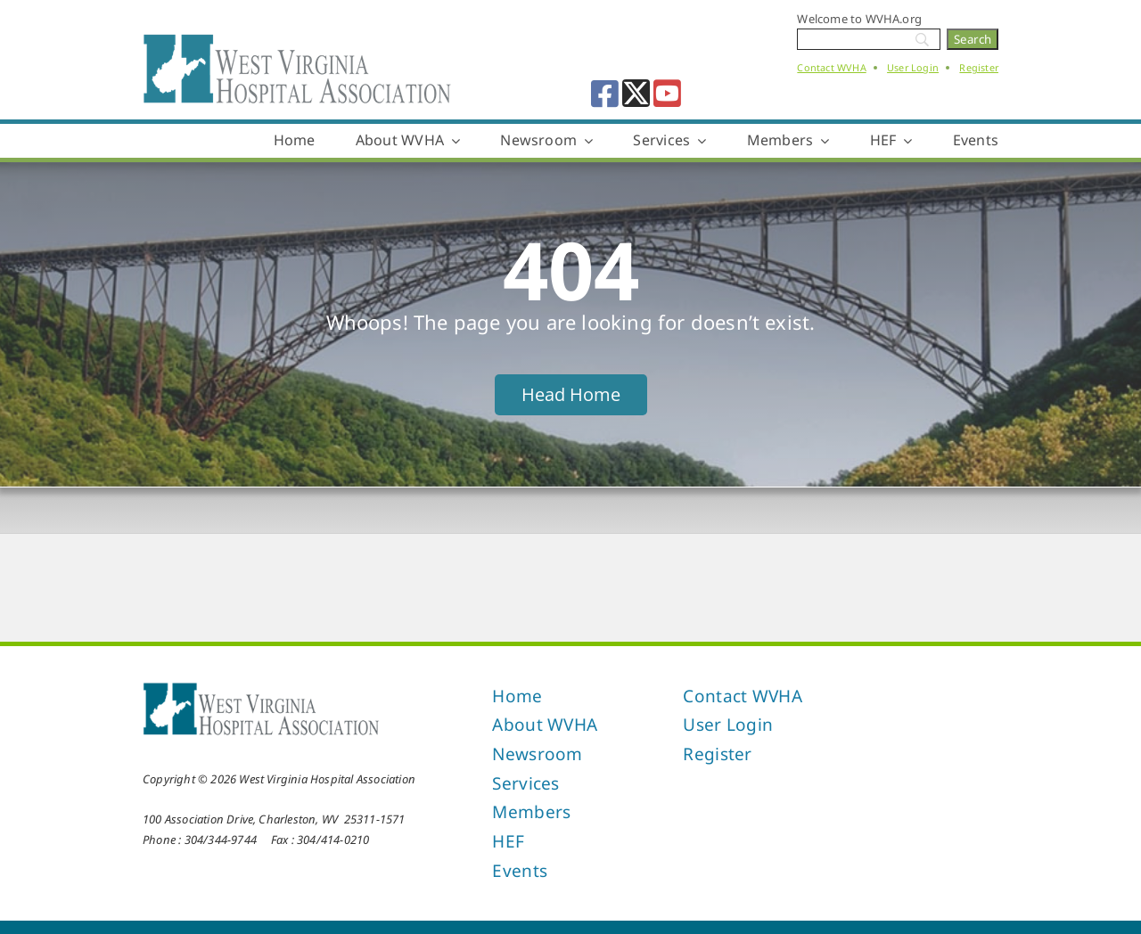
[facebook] (605, 93)
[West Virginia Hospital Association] (261, 687)
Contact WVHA (831, 67)
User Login (913, 67)
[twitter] (636, 93)
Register (978, 67)
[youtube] (667, 93)
